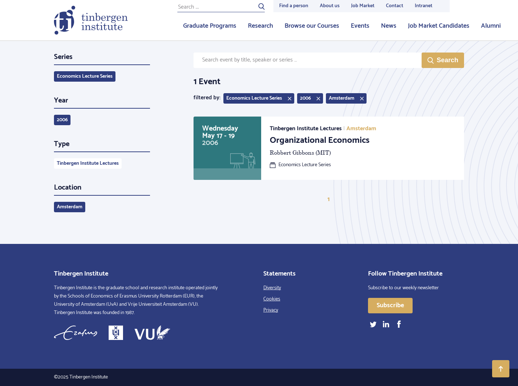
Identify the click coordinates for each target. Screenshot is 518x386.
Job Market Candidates (438, 26)
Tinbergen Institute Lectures (88, 163)
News (388, 26)
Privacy (270, 310)
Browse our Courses (312, 26)
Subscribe (390, 305)
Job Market (362, 6)
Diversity (272, 288)
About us (330, 6)
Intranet (423, 6)
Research (260, 26)
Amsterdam (69, 207)
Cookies (271, 299)
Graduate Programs (209, 26)
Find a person (293, 6)
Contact (394, 6)
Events (360, 26)
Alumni (491, 26)
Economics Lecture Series (85, 76)
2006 (62, 120)
